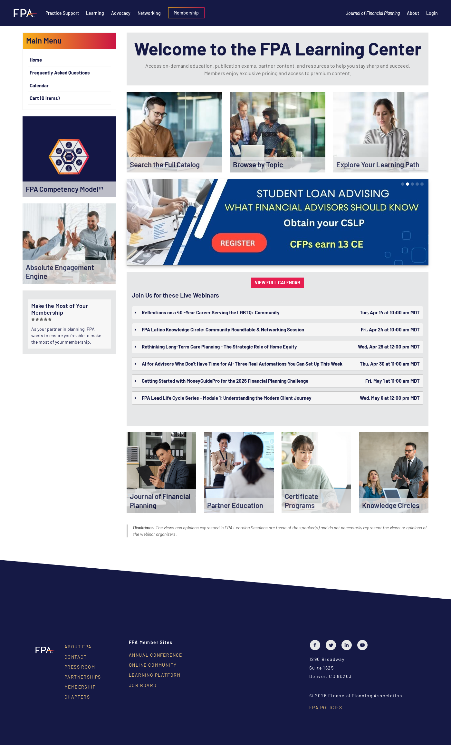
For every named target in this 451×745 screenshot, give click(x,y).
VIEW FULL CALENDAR (277, 282)
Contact (75, 657)
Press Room (79, 667)
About (413, 13)
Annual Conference (155, 655)
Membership (186, 12)
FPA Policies (325, 707)
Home (36, 60)
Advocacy (120, 13)
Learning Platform (155, 675)
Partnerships (82, 677)
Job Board (143, 685)
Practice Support (62, 13)
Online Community (153, 665)
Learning (95, 13)
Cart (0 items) (45, 98)
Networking (149, 13)
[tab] (277, 312)
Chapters (77, 697)
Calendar (39, 85)
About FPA (78, 646)
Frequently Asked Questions (60, 72)
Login (432, 13)
